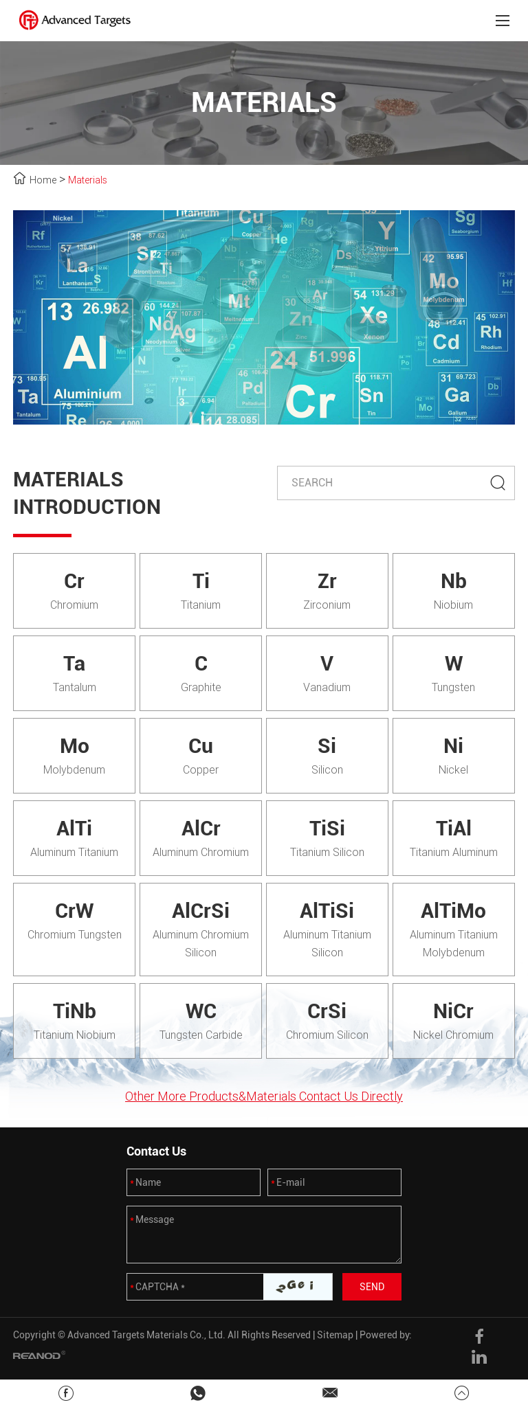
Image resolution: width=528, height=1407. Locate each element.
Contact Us (156, 1151)
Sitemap (335, 1334)
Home (43, 180)
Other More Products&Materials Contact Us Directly (264, 1096)
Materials (87, 180)
